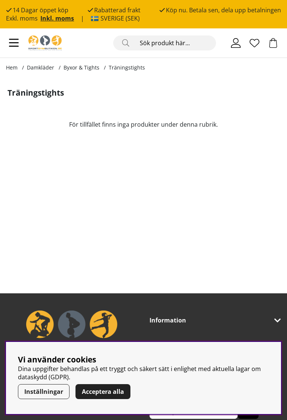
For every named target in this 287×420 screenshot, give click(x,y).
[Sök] (164, 42)
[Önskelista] (254, 43)
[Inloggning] (236, 43)
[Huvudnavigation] (14, 43)
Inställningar (43, 391)
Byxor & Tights (81, 67)
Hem (12, 67)
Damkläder (40, 67)
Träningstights (127, 67)
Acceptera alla (103, 391)
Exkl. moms (22, 18)
